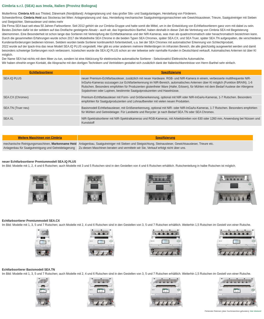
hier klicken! (255, 311)
